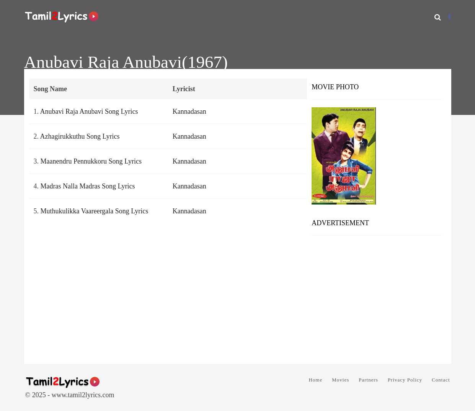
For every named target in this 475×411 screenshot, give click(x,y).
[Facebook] (449, 17)
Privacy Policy (405, 380)
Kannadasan (189, 111)
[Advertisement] (376, 296)
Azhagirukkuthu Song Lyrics (80, 136)
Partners (368, 380)
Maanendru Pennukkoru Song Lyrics (91, 161)
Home (315, 380)
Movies (340, 380)
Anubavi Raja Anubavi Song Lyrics (89, 111)
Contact (441, 380)
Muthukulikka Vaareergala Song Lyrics (95, 211)
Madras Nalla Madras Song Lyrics (88, 186)
